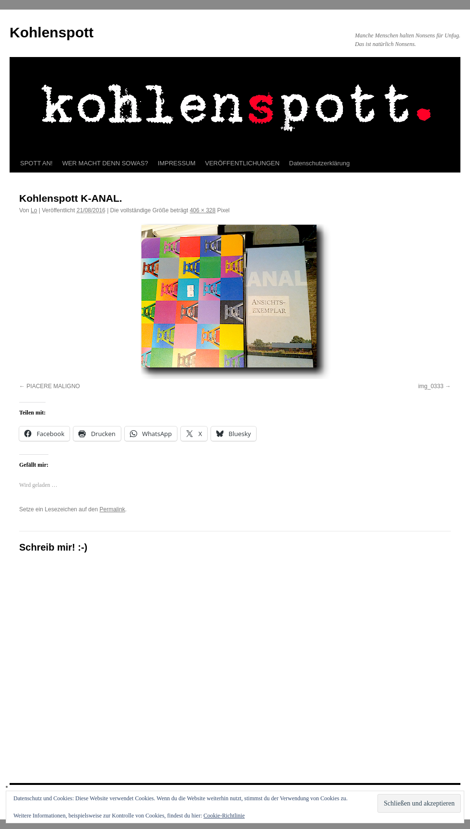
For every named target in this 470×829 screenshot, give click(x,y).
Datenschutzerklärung (319, 163)
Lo (34, 210)
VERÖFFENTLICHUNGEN (242, 163)
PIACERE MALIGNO (53, 386)
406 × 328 (203, 210)
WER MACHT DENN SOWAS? (105, 163)
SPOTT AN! (36, 163)
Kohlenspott (52, 32)
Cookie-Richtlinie (224, 815)
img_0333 (431, 386)
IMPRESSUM (177, 163)
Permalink (112, 509)
